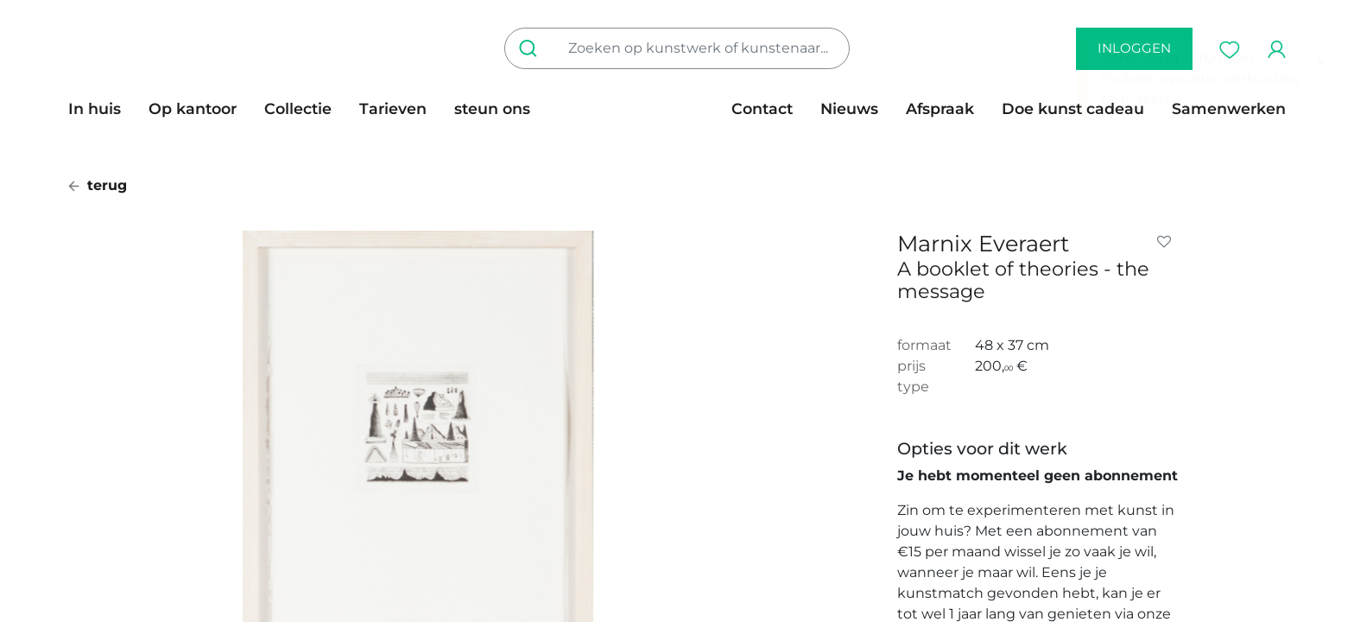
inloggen (1134, 48)
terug (97, 185)
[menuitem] (101, 109)
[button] (1167, 242)
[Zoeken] (531, 48)
